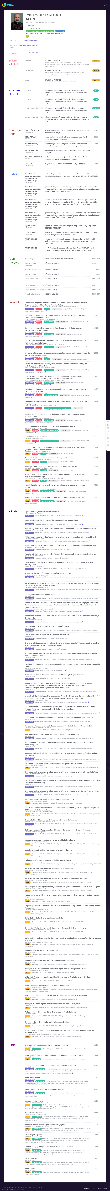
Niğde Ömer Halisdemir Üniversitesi (13, 1189)
